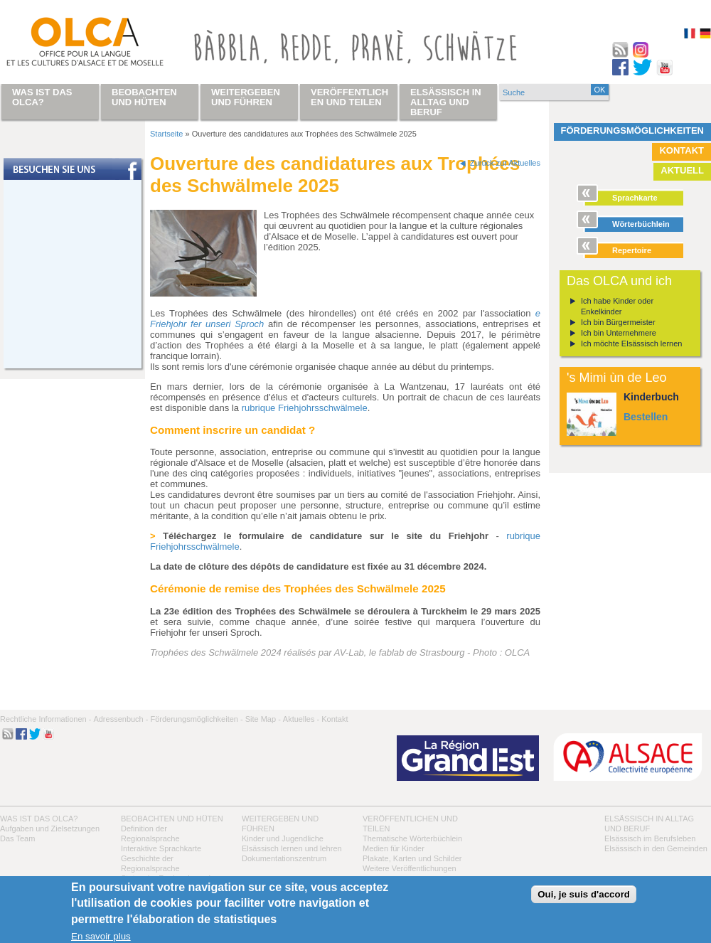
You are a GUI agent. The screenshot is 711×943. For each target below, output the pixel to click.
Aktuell (682, 170)
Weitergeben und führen (245, 97)
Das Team (17, 838)
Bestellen (646, 416)
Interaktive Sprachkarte (161, 848)
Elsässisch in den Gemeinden (655, 848)
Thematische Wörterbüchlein (412, 838)
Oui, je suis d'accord (584, 894)
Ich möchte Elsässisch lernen (631, 343)
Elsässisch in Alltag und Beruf (445, 102)
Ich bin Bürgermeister (618, 322)
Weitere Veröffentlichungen (409, 868)
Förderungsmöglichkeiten (633, 130)
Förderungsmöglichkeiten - (196, 719)
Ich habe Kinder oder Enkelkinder (617, 306)
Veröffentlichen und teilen (349, 97)
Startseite (166, 133)
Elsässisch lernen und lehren (292, 848)
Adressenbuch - (120, 719)
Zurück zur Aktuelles (505, 163)
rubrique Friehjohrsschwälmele (305, 408)
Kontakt (681, 150)
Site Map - (263, 719)
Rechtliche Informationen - (45, 719)
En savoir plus (101, 936)
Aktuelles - (301, 719)
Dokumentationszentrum (284, 858)
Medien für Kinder (393, 848)
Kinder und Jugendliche (283, 838)
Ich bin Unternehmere (618, 333)
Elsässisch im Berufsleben (649, 838)
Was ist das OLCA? (38, 818)
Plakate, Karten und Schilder (412, 858)
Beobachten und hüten (172, 818)
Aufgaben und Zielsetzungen (50, 828)
